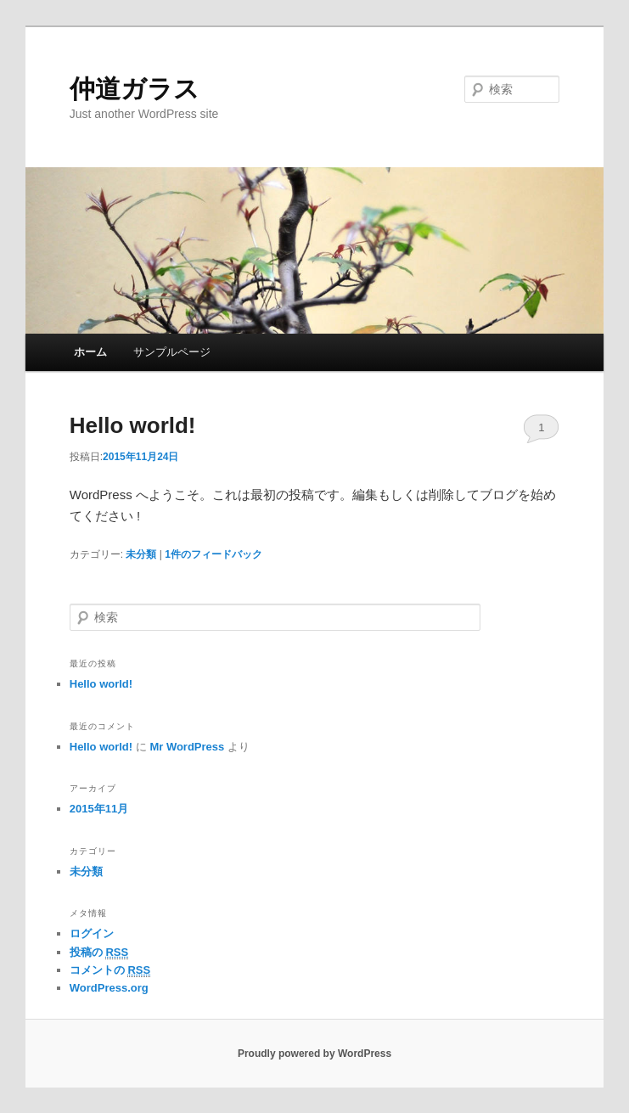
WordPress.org (109, 987)
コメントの (110, 970)
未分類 (141, 554)
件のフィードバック (213, 554)
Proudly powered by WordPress (314, 1054)
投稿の (99, 952)
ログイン (92, 933)
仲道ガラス (134, 89)
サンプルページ (172, 352)
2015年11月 (99, 808)
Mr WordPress (186, 746)
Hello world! (133, 425)
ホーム (90, 352)
